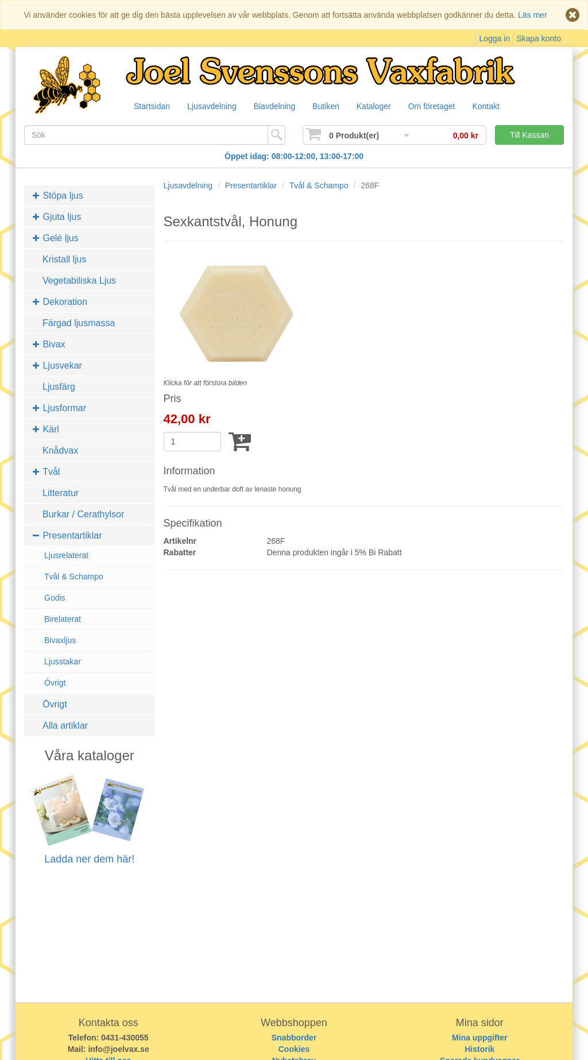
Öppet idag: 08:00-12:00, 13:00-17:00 (294, 156)
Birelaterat (62, 619)
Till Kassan (529, 135)
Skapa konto (538, 38)
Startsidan (152, 106)
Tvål (46, 472)
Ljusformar (59, 408)
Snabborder (294, 1037)
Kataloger (383, 106)
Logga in (494, 38)
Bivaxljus (60, 640)
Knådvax (60, 450)
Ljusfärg (58, 387)
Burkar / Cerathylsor (83, 514)
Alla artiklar (65, 725)
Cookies (294, 1049)
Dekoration (60, 302)
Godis (54, 597)
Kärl (46, 429)
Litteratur (60, 493)
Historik (479, 1049)
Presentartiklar (67, 535)
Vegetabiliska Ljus (79, 280)
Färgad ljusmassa (78, 323)
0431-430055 (125, 1037)
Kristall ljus (64, 259)
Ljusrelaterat (66, 555)
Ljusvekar (57, 365)
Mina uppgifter (479, 1037)
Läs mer (532, 15)
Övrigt (54, 682)
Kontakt (499, 106)
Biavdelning (279, 106)
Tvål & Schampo (73, 576)
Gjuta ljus (57, 217)
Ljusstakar (62, 661)
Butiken (333, 106)
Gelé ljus (56, 238)
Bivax (49, 344)
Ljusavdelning (214, 106)
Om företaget (443, 106)
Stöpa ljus (58, 195)
